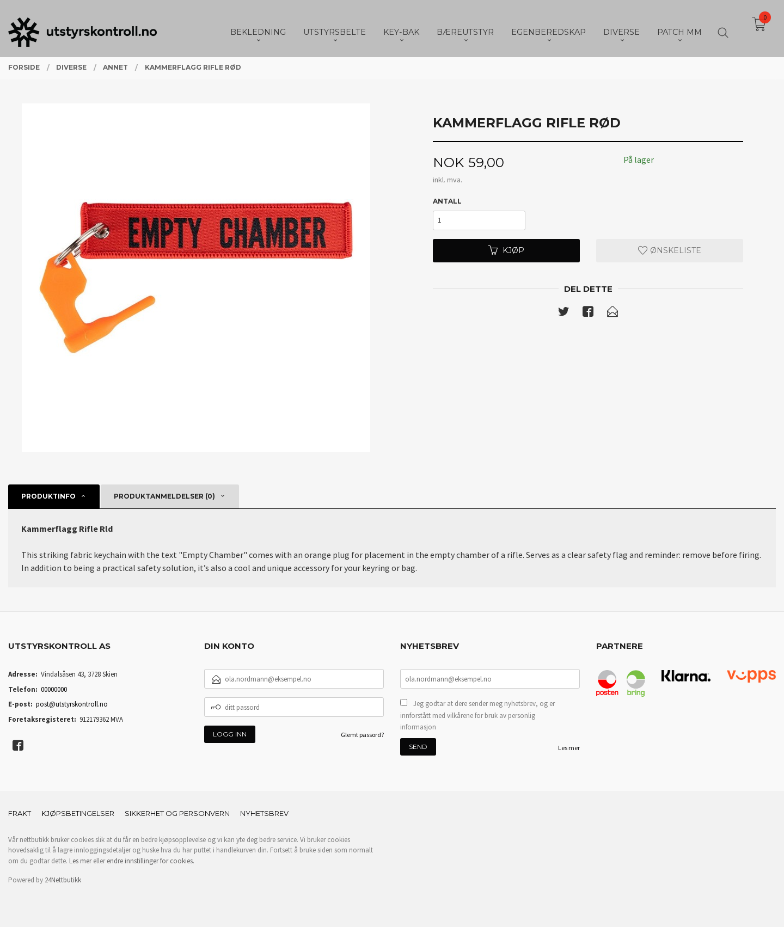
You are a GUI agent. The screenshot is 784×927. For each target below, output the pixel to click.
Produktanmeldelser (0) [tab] (164, 496)
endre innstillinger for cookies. (150, 860)
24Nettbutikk (63, 880)
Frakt (19, 813)
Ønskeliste (669, 250)
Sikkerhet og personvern (177, 813)
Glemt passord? (362, 734)
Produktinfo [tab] (48, 496)
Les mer (569, 748)
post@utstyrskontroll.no (72, 704)
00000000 (54, 689)
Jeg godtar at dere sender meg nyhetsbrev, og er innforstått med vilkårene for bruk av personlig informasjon (477, 715)
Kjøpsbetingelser (77, 813)
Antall (447, 201)
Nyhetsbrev (264, 813)
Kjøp (506, 250)
